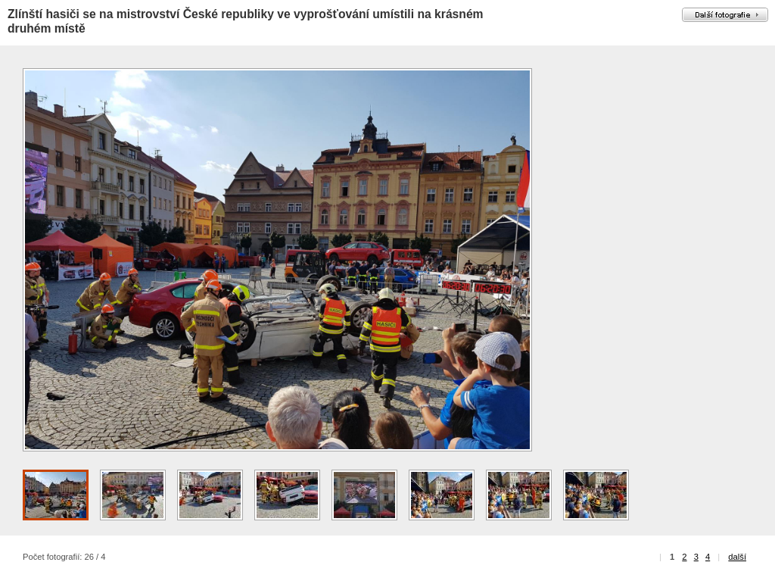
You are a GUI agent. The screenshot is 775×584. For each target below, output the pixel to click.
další (737, 556)
